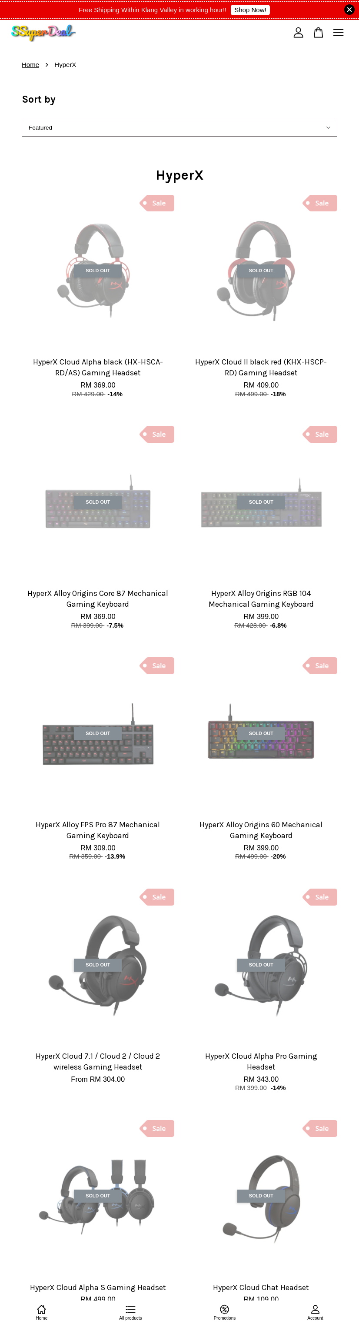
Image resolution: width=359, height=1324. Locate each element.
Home (30, 64)
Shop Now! (250, 9)
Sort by (39, 99)
